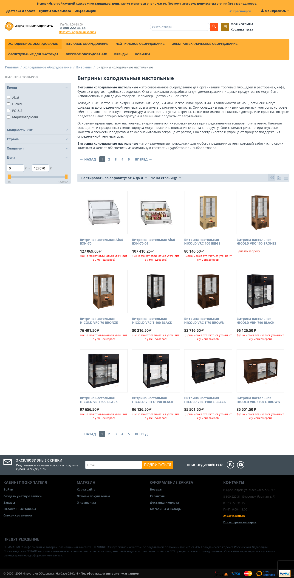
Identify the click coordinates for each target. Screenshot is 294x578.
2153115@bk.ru (234, 515)
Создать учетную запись (22, 495)
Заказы (9, 501)
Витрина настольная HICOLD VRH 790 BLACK (255, 320)
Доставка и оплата (20, 11)
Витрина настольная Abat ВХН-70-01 (153, 241)
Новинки (142, 53)
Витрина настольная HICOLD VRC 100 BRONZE (256, 241)
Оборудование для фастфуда (33, 53)
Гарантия (157, 495)
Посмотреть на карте (239, 521)
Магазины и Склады (165, 508)
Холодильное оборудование (33, 43)
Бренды (120, 53)
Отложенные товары (19, 508)
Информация (85, 11)
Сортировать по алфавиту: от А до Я (114, 177)
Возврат (156, 489)
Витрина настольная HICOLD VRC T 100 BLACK (152, 320)
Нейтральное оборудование (140, 43)
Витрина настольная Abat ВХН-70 (101, 241)
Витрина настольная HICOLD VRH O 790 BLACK (152, 399)
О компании (86, 501)
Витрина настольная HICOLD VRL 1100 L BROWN (258, 399)
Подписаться (157, 464)
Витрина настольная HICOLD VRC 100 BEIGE (202, 241)
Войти (8, 489)
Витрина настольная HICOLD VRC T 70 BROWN (204, 320)
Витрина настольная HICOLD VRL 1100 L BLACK (205, 399)
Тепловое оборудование (86, 43)
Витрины (84, 66)
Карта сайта (86, 489)
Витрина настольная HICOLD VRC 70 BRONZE (99, 320)
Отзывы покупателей (93, 495)
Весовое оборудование (86, 53)
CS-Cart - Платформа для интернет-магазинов (103, 572)
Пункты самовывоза (55, 11)
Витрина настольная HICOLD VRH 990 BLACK (99, 399)
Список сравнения (17, 515)
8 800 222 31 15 (71, 26)
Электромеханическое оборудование (205, 43)
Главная (12, 66)
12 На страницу (166, 177)
